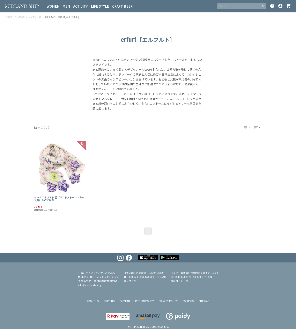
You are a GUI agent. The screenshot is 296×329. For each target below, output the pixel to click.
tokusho (188, 301)
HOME (9, 16)
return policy (144, 301)
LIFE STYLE (100, 6)
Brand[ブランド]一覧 (29, 16)
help (272, 5)
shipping (109, 301)
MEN (66, 6)
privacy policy (168, 301)
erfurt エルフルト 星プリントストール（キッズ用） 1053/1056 (59, 199)
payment (125, 301)
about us (93, 301)
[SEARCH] (238, 6)
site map (204, 301)
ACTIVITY (80, 6)
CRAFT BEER (122, 6)
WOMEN (53, 6)
